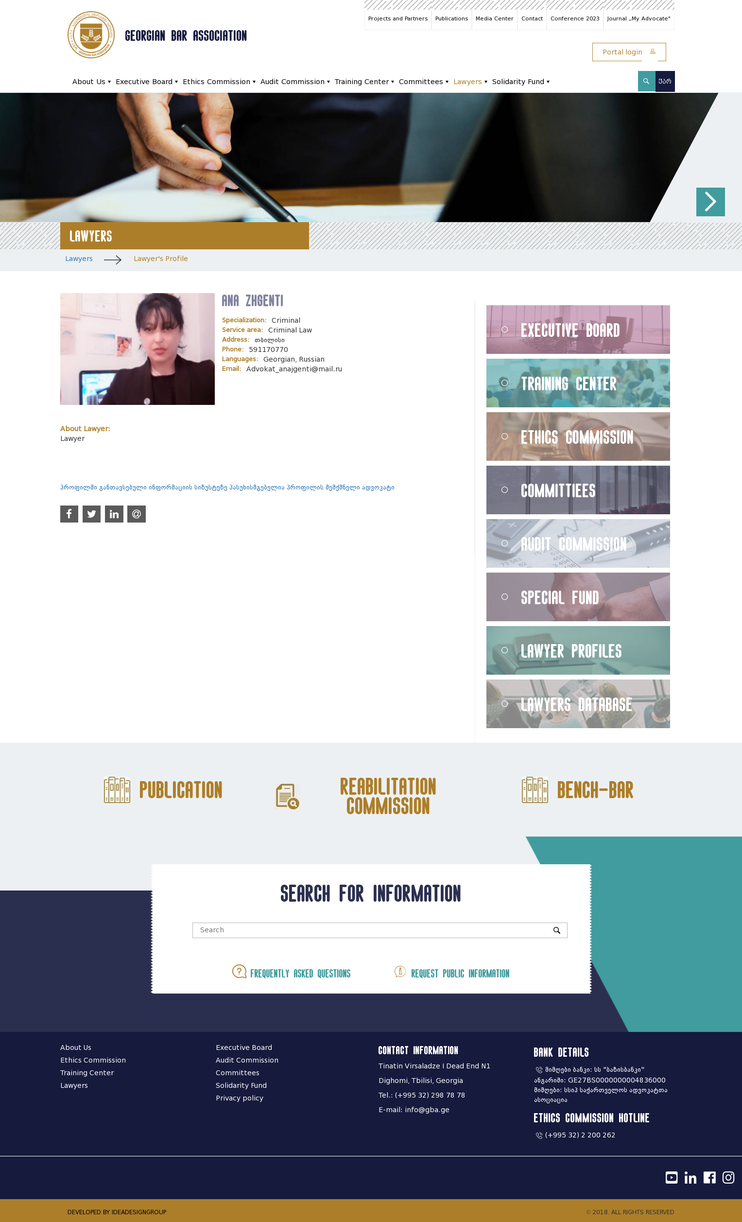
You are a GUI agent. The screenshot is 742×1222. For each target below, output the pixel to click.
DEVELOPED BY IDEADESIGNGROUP (117, 1212)
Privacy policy (239, 1098)
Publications (451, 18)
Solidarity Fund (518, 82)
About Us (88, 82)
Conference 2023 (575, 18)
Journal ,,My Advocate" (639, 18)
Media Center (495, 18)
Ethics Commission (216, 82)
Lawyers (467, 82)
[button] (710, 202)
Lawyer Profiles (571, 650)
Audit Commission (292, 82)
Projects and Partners (398, 18)
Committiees (558, 490)
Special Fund (560, 597)
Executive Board (144, 82)
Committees (421, 82)
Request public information (451, 971)
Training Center (362, 82)
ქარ (665, 81)
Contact (532, 18)
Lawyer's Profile (161, 259)
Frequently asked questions (291, 971)
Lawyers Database (577, 704)
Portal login (629, 52)
